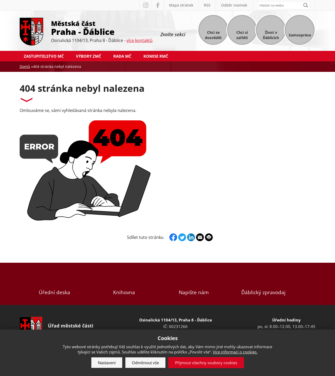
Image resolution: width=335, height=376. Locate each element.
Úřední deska (54, 284)
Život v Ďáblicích (271, 35)
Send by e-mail (200, 237)
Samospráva (300, 35)
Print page (209, 237)
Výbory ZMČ (88, 56)
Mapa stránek (181, 5)
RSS (207, 5)
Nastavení (107, 362)
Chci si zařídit (242, 35)
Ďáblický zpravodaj (263, 284)
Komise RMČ (155, 56)
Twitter (182, 237)
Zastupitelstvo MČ (44, 56)
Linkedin (191, 237)
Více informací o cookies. (235, 351)
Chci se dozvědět (213, 35)
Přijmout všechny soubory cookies (206, 362)
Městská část (102, 27)
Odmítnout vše (145, 362)
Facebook (158, 5)
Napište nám (194, 284)
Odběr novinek (234, 5)
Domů (25, 66)
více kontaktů (139, 40)
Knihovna (124, 284)
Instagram (145, 5)
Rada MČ (122, 56)
